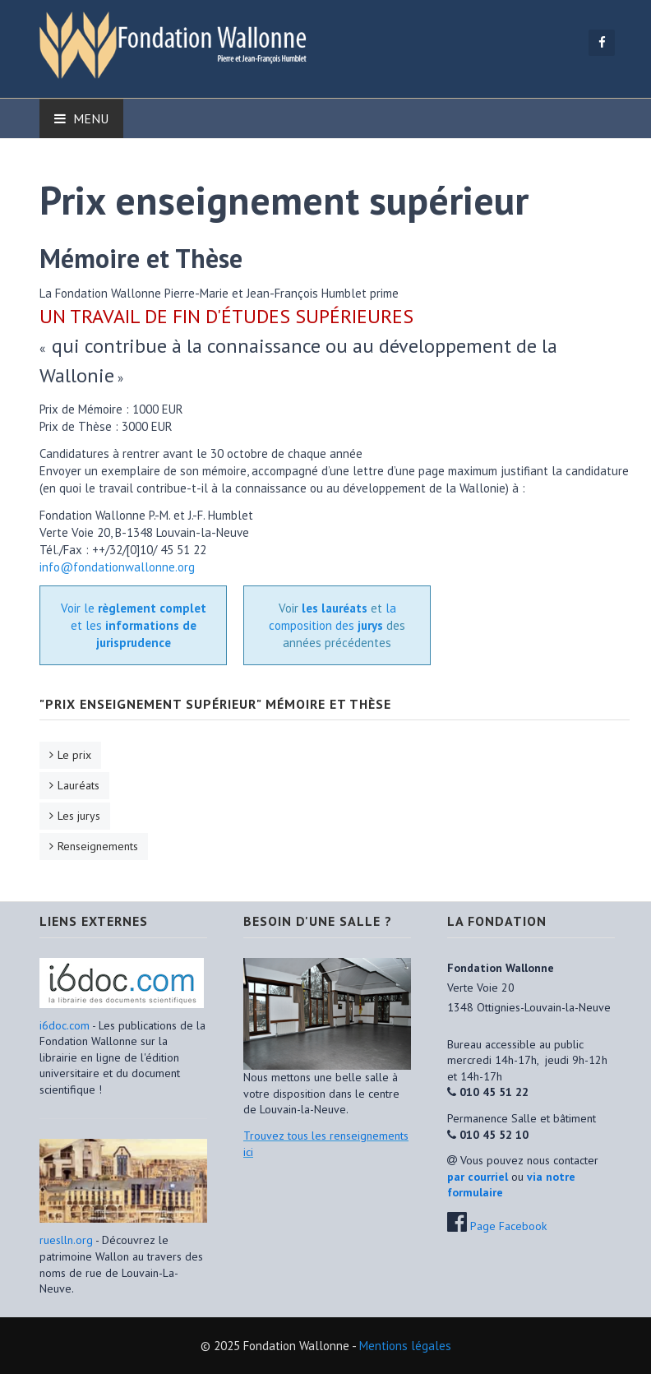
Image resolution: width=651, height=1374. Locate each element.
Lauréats (78, 785)
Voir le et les (133, 625)
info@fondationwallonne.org (117, 567)
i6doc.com (65, 1025)
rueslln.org (66, 1240)
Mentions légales (405, 1345)
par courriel (477, 1176)
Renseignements (98, 846)
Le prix (74, 754)
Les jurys (79, 815)
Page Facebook (508, 1226)
